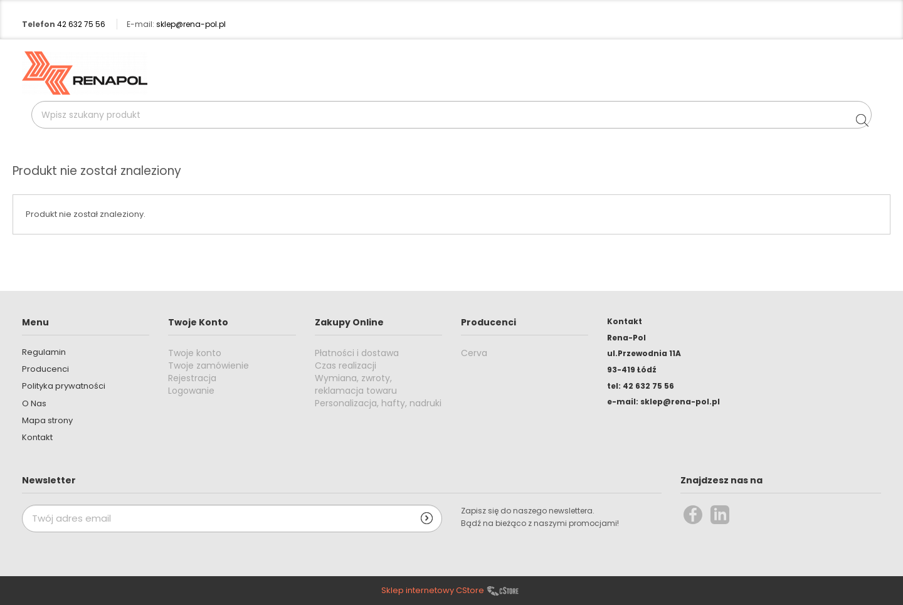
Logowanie (191, 390)
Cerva (474, 353)
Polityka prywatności (63, 386)
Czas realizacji (345, 365)
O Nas (34, 403)
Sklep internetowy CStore (432, 591)
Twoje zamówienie (208, 365)
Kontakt (37, 437)
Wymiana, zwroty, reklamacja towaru (356, 384)
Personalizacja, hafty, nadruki (378, 403)
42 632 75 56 (81, 24)
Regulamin (44, 352)
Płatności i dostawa (357, 353)
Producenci (45, 369)
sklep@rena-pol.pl (191, 24)
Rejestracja (192, 378)
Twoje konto (194, 353)
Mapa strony (47, 420)
